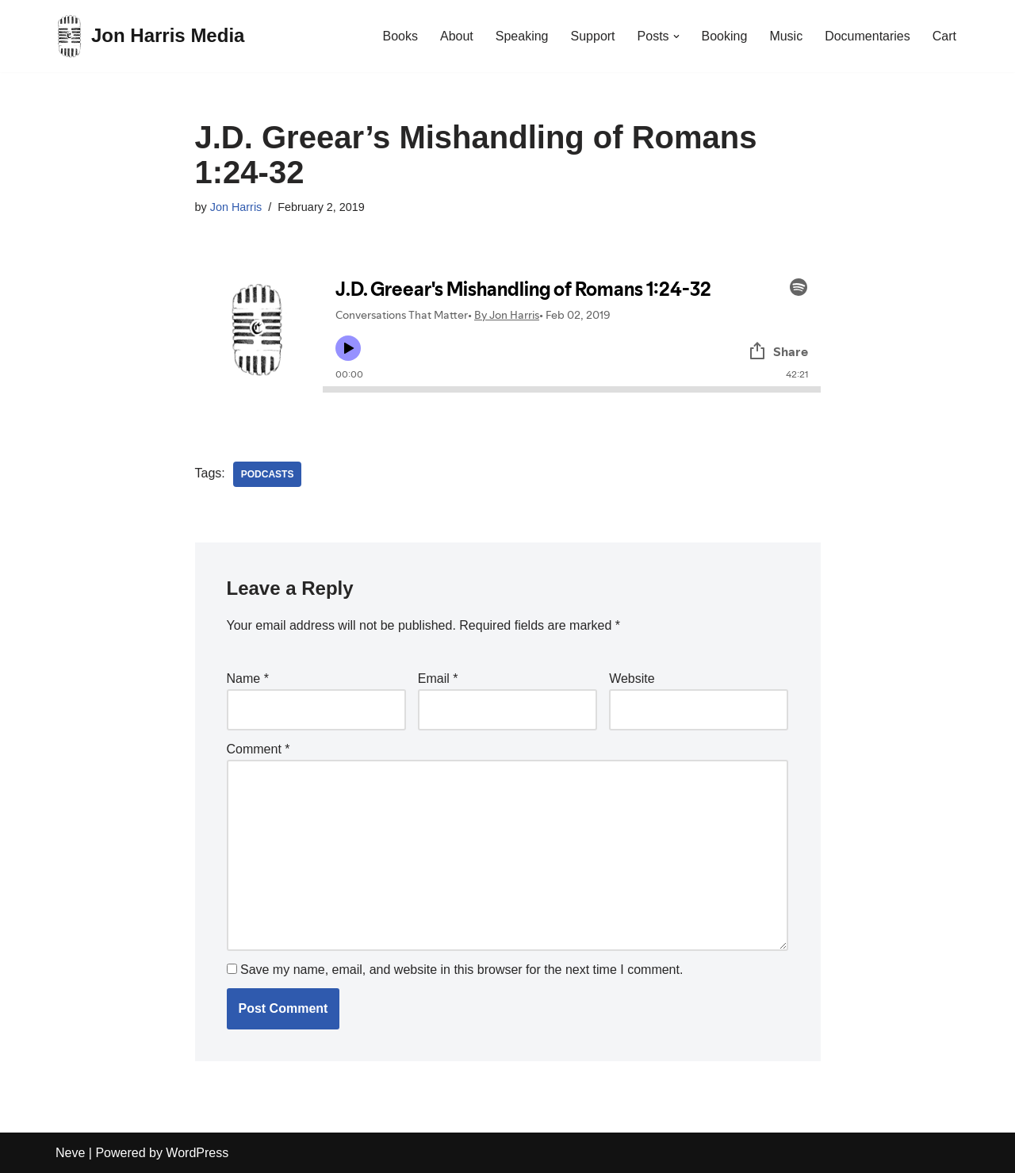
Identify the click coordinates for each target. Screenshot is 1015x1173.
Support (592, 36)
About (456, 36)
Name (248, 678)
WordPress (197, 1153)
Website (632, 678)
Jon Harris (236, 207)
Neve (70, 1153)
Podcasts (267, 474)
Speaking (522, 36)
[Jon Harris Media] (150, 36)
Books (399, 36)
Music (785, 36)
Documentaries (867, 36)
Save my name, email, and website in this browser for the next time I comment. (461, 969)
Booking (725, 36)
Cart (944, 36)
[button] (676, 36)
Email (438, 678)
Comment (258, 749)
